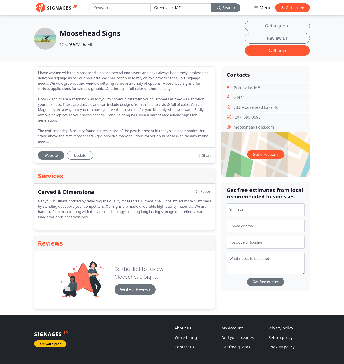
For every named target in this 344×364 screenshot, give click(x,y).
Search (226, 7)
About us (183, 328)
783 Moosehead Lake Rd (256, 107)
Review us (277, 38)
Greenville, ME (79, 44)
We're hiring (186, 337)
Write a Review (135, 289)
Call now (277, 50)
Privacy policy (280, 328)
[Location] (180, 7)
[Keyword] (119, 7)
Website (51, 155)
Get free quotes (266, 281)
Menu (262, 8)
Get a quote (277, 26)
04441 (239, 97)
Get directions (266, 154)
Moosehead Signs (90, 33)
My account (232, 328)
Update (80, 155)
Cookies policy (281, 346)
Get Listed (292, 7)
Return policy (280, 337)
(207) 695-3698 (247, 117)
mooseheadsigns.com (253, 127)
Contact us (184, 346)
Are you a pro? (50, 344)
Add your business (238, 337)
